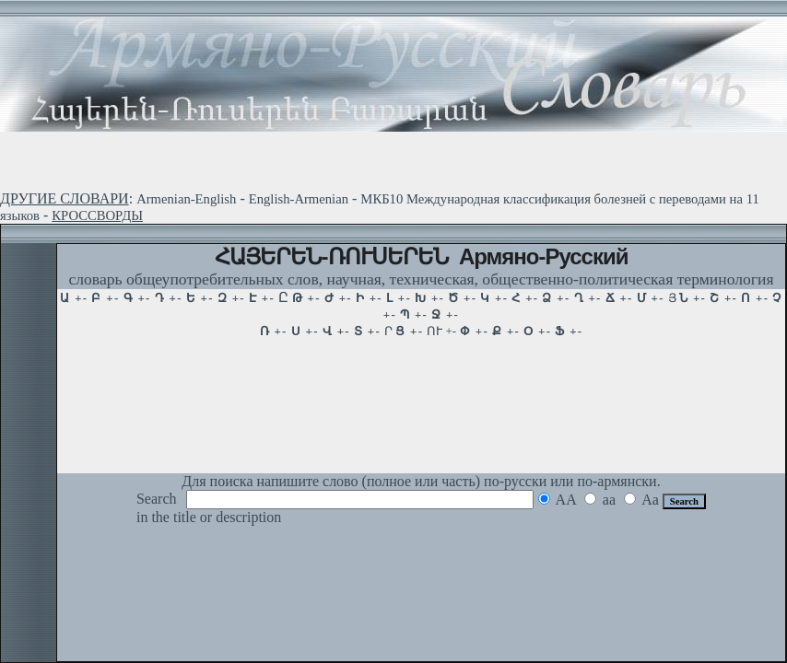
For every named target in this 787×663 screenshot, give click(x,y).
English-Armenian (298, 199)
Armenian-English (186, 199)
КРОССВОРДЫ (97, 215)
